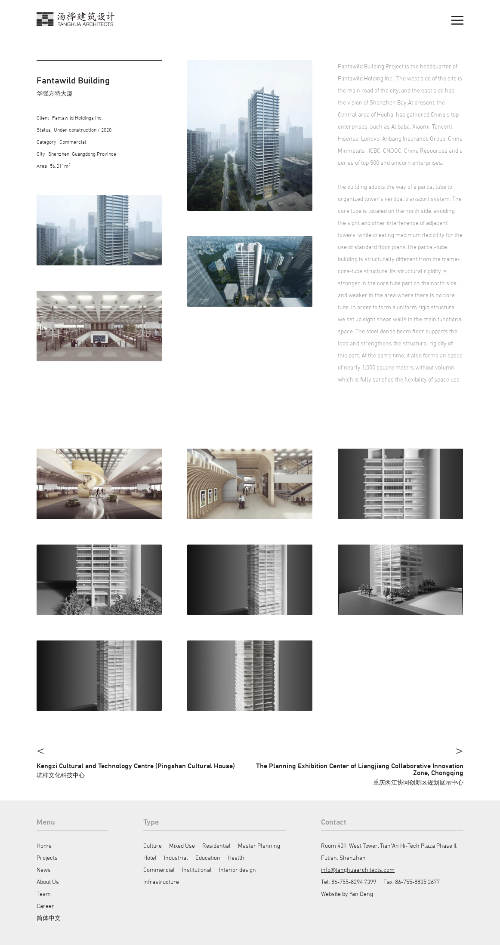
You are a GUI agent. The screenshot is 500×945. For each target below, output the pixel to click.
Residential (216, 845)
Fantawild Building (73, 80)
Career (45, 905)
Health (236, 857)
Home (44, 845)
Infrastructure (161, 881)
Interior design (237, 869)
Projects (47, 857)
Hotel (150, 857)
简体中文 (49, 917)
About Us (48, 881)
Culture (152, 845)
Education (207, 857)
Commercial (159, 869)
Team (44, 893)
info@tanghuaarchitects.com (358, 869)
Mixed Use (182, 845)
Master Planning (259, 845)
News (44, 869)
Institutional (197, 869)
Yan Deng (361, 893)
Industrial (176, 857)
